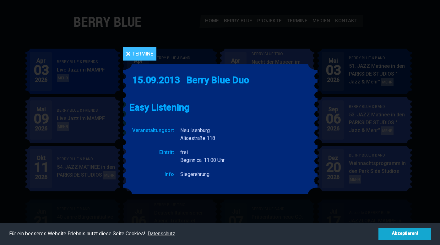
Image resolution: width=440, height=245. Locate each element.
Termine (142, 54)
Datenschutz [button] (161, 234)
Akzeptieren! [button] (405, 233)
